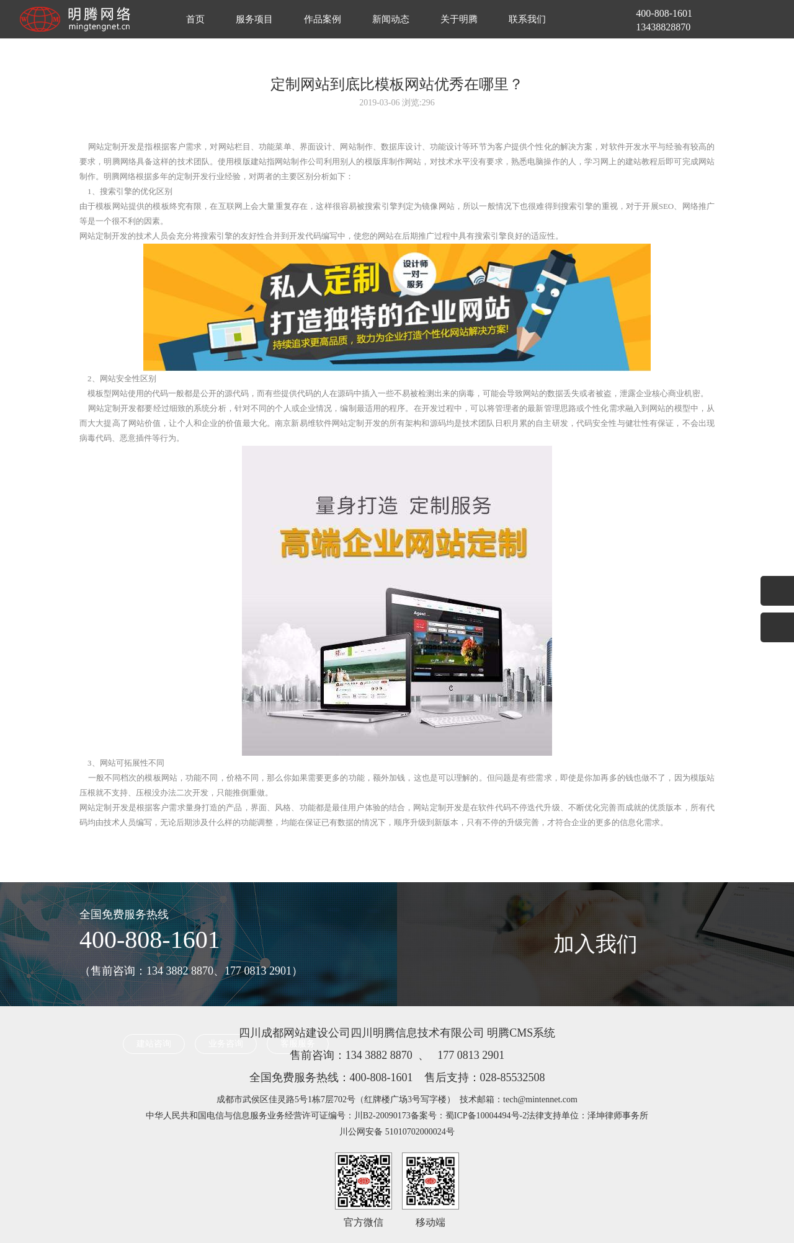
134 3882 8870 (379, 1055)
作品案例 (322, 19)
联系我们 (527, 19)
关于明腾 (459, 19)
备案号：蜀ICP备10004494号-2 (469, 1115)
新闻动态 (390, 19)
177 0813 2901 (470, 1055)
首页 (195, 19)
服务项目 (254, 19)
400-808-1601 (149, 939)
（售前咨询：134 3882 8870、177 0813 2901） (191, 971)
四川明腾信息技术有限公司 (417, 1033)
